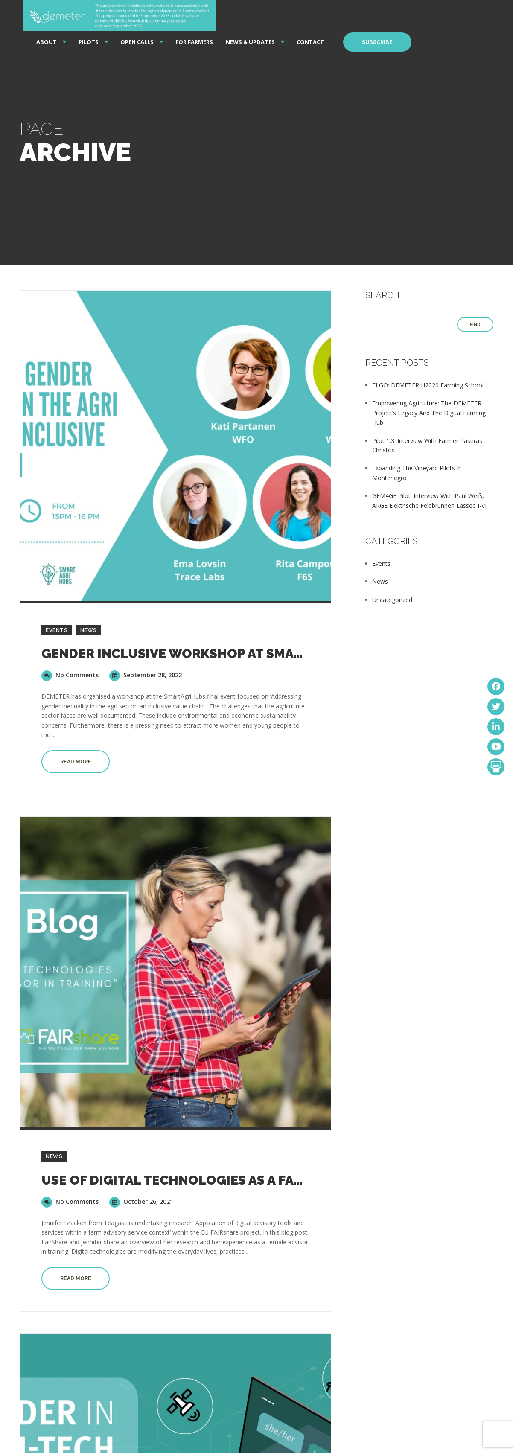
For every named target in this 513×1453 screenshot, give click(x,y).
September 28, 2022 (145, 675)
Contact (310, 42)
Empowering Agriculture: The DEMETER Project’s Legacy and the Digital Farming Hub (429, 412)
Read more (75, 762)
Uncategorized (392, 600)
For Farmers (194, 42)
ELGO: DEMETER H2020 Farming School (428, 385)
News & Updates (250, 42)
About (46, 42)
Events (56, 630)
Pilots (89, 42)
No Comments (70, 675)
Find (475, 324)
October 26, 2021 (141, 1201)
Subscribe (377, 42)
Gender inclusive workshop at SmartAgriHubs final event (251, 653)
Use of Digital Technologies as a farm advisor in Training (248, 1180)
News (88, 630)
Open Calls (137, 42)
